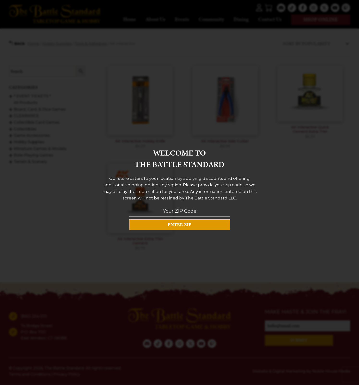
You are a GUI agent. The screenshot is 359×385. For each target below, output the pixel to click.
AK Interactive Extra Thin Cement (140, 240)
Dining (241, 19)
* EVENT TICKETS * (32, 96)
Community (211, 19)
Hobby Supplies (57, 43)
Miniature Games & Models (40, 148)
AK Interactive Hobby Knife (140, 141)
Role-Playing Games (33, 155)
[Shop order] (315, 43)
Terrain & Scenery (30, 161)
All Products (25, 102)
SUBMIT (299, 340)
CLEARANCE (26, 116)
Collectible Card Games (37, 122)
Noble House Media (331, 371)
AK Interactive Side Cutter (225, 141)
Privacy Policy (67, 374)
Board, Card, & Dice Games (40, 109)
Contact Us (269, 19)
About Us (155, 19)
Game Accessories (32, 135)
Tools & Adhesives (91, 43)
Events (182, 19)
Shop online (320, 19)
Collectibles (25, 128)
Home (129, 19)
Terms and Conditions (29, 374)
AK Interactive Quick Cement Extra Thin (310, 129)
